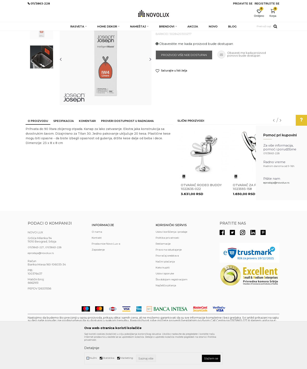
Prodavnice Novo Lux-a (106, 274)
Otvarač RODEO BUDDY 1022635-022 (201, 218)
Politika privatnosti (167, 268)
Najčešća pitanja (166, 316)
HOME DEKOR (68, 33)
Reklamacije (163, 274)
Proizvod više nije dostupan (184, 85)
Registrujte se (267, 3)
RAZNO (117, 33)
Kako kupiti (163, 298)
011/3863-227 (36, 278)
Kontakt (97, 268)
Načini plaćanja (165, 292)
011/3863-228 (53, 278)
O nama (97, 262)
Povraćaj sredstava (167, 286)
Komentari (87, 151)
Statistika (108, 357)
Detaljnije (91, 348)
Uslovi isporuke (165, 304)
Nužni (93, 357)
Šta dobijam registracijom (171, 310)
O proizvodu (38, 151)
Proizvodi (50, 33)
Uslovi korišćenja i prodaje (171, 262)
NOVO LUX (35, 33)
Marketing (126, 357)
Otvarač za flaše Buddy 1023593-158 (255, 218)
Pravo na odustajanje (169, 280)
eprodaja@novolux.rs (276, 182)
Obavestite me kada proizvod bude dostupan (194, 75)
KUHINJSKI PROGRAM (95, 33)
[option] (41, 59)
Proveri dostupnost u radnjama (127, 151)
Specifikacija (63, 151)
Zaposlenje (98, 280)
